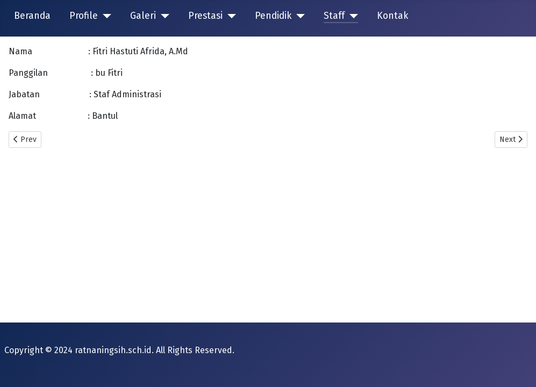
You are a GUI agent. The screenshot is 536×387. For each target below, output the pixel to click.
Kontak (392, 16)
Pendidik (273, 16)
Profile (83, 16)
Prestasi (205, 16)
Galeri (143, 16)
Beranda (32, 16)
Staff (334, 16)
